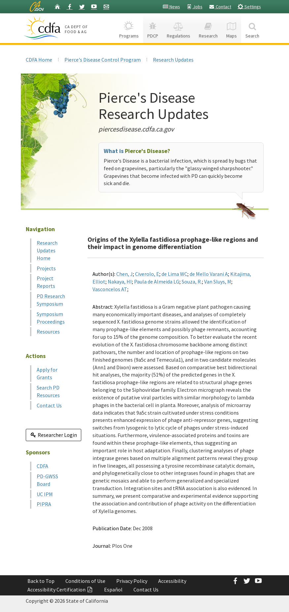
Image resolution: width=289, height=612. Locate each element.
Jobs (194, 7)
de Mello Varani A (209, 274)
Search (252, 28)
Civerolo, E (147, 274)
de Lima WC (174, 274)
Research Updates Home (47, 250)
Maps (231, 28)
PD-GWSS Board (47, 480)
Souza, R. (192, 281)
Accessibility (172, 581)
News (171, 7)
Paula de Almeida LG (156, 281)
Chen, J (124, 274)
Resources (48, 331)
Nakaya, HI (120, 281)
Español (113, 589)
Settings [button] (249, 6)
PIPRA (44, 504)
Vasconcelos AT (109, 289)
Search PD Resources (48, 391)
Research (208, 28)
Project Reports (46, 282)
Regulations (179, 28)
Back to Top (40, 581)
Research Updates (173, 59)
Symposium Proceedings (51, 318)
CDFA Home (39, 59)
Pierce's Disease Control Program (102, 59)
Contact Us (49, 405)
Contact (220, 7)
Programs (129, 28)
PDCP (153, 28)
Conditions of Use (85, 581)
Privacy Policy (131, 581)
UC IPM (45, 494)
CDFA (42, 466)
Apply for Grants (47, 373)
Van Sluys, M (217, 281)
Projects (46, 268)
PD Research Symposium (51, 300)
